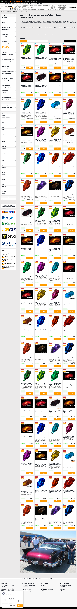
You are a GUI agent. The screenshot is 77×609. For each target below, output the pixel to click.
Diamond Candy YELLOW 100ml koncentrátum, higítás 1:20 (41, 303)
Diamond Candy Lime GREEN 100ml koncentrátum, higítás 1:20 (54, 221)
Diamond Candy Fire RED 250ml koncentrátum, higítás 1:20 (26, 411)
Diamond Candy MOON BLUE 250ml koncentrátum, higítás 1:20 (69, 519)
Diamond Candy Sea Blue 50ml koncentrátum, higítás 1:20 (26, 113)
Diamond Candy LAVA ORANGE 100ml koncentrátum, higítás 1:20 (55, 329)
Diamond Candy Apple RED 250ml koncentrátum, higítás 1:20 (69, 385)
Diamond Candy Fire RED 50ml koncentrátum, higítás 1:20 (55, 59)
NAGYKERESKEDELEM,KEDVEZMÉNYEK (8, 3)
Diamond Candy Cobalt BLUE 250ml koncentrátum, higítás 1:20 (40, 437)
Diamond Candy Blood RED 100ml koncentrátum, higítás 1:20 (68, 222)
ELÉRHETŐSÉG (24, 3)
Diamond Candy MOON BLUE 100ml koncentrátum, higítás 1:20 (68, 357)
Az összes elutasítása (11, 605)
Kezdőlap (2, 11)
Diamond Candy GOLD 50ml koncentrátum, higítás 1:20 (26, 141)
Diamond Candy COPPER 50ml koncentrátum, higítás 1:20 (69, 141)
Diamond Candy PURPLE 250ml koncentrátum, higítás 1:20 (27, 464)
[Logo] (7, 7)
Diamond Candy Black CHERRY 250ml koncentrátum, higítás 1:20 (55, 411)
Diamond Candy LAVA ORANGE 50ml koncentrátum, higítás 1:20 (55, 166)
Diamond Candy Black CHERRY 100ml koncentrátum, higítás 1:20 (27, 222)
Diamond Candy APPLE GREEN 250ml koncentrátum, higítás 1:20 (26, 384)
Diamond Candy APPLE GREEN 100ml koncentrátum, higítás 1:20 (40, 221)
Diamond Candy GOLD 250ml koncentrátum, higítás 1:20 (40, 465)
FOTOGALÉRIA (39, 3)
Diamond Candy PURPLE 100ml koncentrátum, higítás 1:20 (41, 276)
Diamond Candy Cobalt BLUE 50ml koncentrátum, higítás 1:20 (40, 113)
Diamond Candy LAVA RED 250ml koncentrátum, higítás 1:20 (69, 491)
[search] (49, 8)
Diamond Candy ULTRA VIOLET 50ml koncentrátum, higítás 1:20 (41, 194)
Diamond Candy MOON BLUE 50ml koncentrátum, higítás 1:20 (68, 194)
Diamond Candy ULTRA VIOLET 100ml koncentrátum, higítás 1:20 (55, 357)
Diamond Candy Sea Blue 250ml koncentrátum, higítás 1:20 (55, 437)
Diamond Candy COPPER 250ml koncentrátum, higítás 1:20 (26, 492)
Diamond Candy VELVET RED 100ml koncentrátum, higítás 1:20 (26, 357)
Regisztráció (74, 1)
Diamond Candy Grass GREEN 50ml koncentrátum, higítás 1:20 (41, 58)
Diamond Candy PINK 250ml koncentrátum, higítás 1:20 (68, 437)
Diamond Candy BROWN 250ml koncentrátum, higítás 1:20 (40, 519)
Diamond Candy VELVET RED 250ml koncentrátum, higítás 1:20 (26, 519)
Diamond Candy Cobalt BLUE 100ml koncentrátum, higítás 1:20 (40, 248)
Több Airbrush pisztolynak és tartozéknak (7, 260)
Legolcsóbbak (23, 40)
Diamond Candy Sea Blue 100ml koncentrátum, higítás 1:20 (54, 276)
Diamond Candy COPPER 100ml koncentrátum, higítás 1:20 (27, 330)
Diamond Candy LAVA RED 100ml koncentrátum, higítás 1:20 (68, 329)
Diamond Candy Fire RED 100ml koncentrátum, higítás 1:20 (69, 277)
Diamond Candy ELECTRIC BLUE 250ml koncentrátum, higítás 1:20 (41, 491)
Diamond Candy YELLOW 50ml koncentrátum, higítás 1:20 (55, 140)
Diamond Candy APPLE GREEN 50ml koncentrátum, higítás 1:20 (26, 166)
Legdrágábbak (30, 40)
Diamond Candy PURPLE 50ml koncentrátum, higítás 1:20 (40, 140)
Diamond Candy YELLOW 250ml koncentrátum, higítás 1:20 (55, 464)
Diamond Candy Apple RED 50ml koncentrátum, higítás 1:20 (26, 86)
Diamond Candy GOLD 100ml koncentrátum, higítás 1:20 (68, 249)
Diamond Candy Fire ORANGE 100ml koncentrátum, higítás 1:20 (54, 249)
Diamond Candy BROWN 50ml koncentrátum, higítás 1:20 (55, 195)
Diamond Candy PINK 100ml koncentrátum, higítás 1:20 (54, 303)
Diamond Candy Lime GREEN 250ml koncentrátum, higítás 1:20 (40, 384)
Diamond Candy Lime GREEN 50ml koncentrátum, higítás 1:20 (26, 58)
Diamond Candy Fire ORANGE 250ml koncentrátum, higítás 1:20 (26, 437)
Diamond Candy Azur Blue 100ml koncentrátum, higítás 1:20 (68, 303)
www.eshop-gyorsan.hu (40, 608)
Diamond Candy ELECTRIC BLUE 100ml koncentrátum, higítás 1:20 (41, 329)
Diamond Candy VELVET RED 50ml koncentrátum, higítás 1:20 (26, 194)
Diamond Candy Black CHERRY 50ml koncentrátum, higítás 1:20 (41, 86)
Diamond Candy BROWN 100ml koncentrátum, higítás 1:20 (41, 358)
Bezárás (20, 605)
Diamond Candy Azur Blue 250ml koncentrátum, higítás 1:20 (69, 465)
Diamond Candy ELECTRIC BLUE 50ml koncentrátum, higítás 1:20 (41, 166)
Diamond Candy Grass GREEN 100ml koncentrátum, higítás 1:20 (27, 276)
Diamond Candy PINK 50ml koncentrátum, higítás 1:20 (68, 113)
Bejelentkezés (68, 1)
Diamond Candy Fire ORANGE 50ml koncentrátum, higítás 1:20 (54, 85)
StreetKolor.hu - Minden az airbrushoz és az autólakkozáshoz (8, 206)
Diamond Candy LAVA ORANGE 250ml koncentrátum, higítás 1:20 (55, 491)
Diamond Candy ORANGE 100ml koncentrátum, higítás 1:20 (26, 249)
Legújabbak (37, 40)
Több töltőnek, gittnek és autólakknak (8, 263)
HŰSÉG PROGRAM (18, 3)
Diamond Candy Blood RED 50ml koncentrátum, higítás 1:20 (68, 59)
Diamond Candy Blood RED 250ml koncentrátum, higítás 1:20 (40, 411)
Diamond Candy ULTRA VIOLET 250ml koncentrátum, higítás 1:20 (55, 519)
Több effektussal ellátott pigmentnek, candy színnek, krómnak (8, 267)
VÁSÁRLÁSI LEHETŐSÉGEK (32, 3)
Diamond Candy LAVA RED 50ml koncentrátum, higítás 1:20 (68, 166)
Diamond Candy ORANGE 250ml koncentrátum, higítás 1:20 (69, 411)
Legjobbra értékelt (43, 40)
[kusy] (23, 68)
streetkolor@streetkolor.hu (20, 1)
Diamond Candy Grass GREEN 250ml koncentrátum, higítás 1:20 (55, 384)
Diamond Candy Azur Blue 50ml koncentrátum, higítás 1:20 (54, 113)
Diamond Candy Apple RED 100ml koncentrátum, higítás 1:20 (26, 303)
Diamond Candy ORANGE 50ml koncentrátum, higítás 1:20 (69, 86)
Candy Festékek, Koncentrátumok (11, 11)
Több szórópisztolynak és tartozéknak (8, 256)
